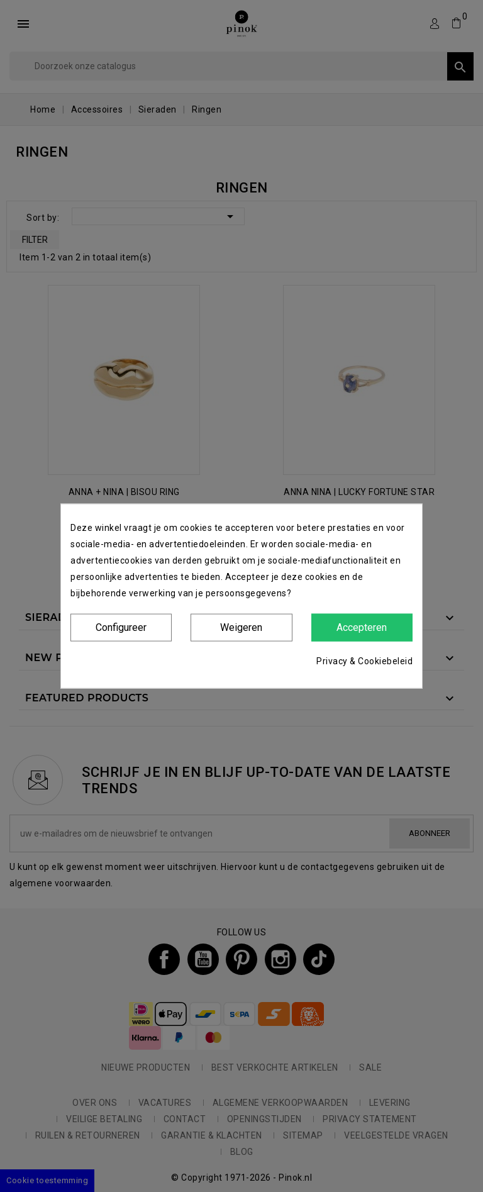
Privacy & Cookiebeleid (364, 661)
